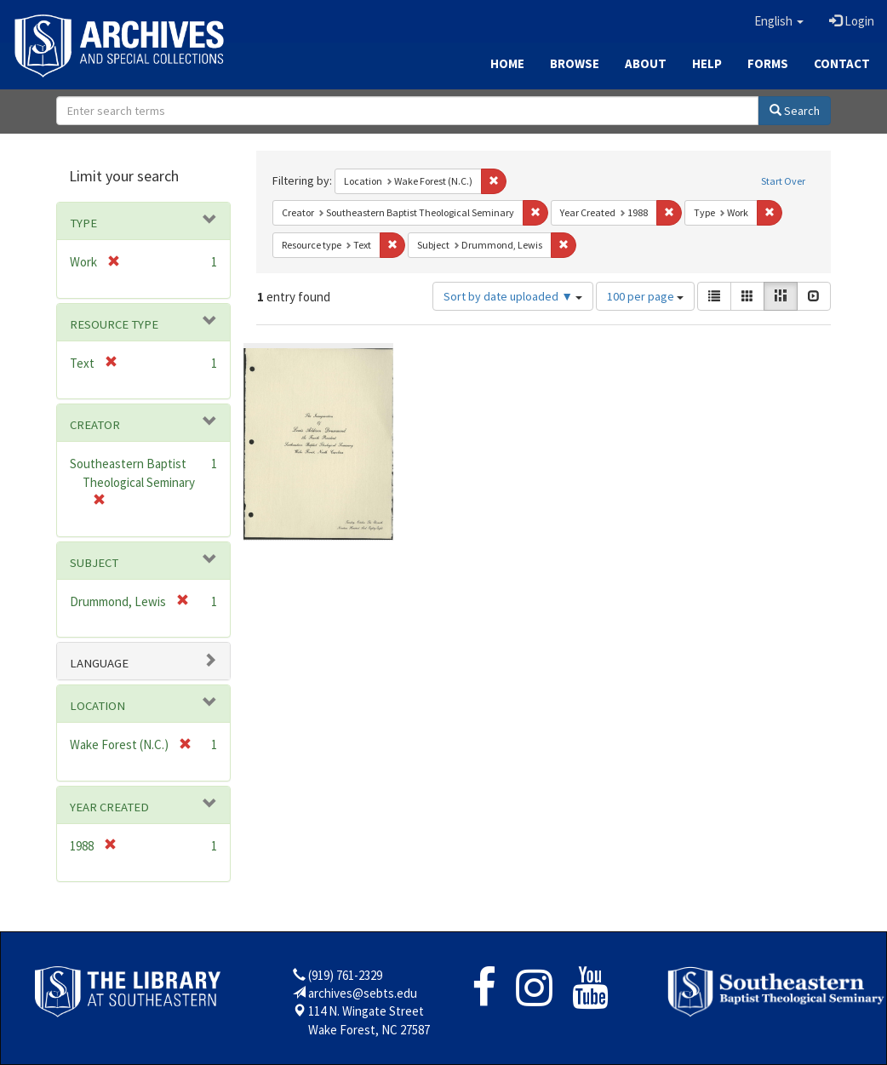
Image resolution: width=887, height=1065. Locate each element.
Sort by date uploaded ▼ (513, 296)
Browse (574, 63)
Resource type (114, 324)
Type (83, 223)
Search (795, 110)
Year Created (109, 807)
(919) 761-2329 (345, 975)
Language (99, 663)
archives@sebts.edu (362, 993)
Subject (94, 562)
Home (507, 63)
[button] (778, 21)
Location (97, 705)
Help (707, 63)
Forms (767, 63)
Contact (842, 63)
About (646, 63)
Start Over (783, 181)
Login (851, 21)
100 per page (645, 296)
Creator (95, 424)
